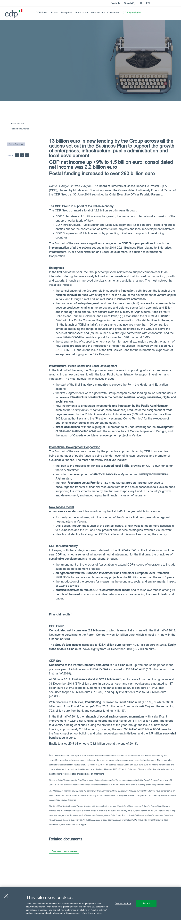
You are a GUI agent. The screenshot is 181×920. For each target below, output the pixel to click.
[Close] (6, 895)
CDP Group (42, 12)
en (148, 3)
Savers (54, 12)
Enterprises (66, 12)
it (141, 3)
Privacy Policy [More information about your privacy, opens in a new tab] (95, 913)
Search (129, 3)
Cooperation (113, 12)
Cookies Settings (123, 903)
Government (81, 12)
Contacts (115, 3)
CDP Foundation (131, 13)
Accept (146, 903)
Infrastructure (98, 12)
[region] (90, 903)
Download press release (64, 851)
